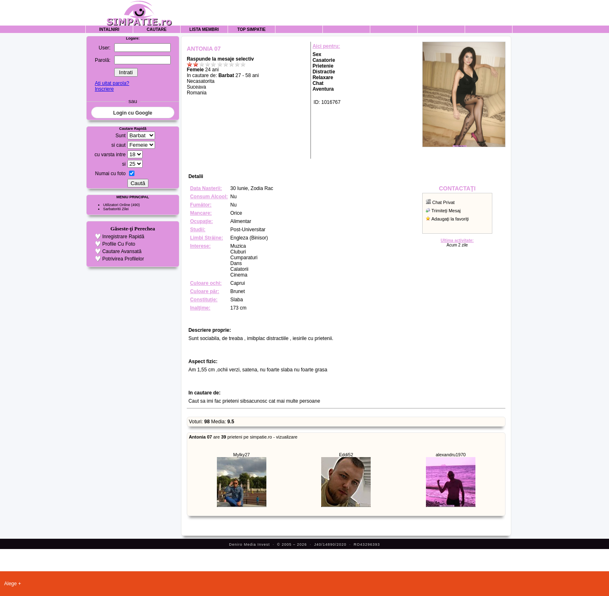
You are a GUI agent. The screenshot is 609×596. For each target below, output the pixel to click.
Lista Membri (204, 29)
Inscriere (104, 89)
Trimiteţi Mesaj (446, 210)
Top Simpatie (251, 29)
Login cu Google (133, 113)
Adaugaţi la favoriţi (450, 218)
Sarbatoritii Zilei (116, 209)
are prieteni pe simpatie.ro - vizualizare (243, 436)
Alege (10, 584)
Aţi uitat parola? (112, 83)
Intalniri (109, 29)
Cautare (157, 29)
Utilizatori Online (116, 205)
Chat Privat (443, 202)
